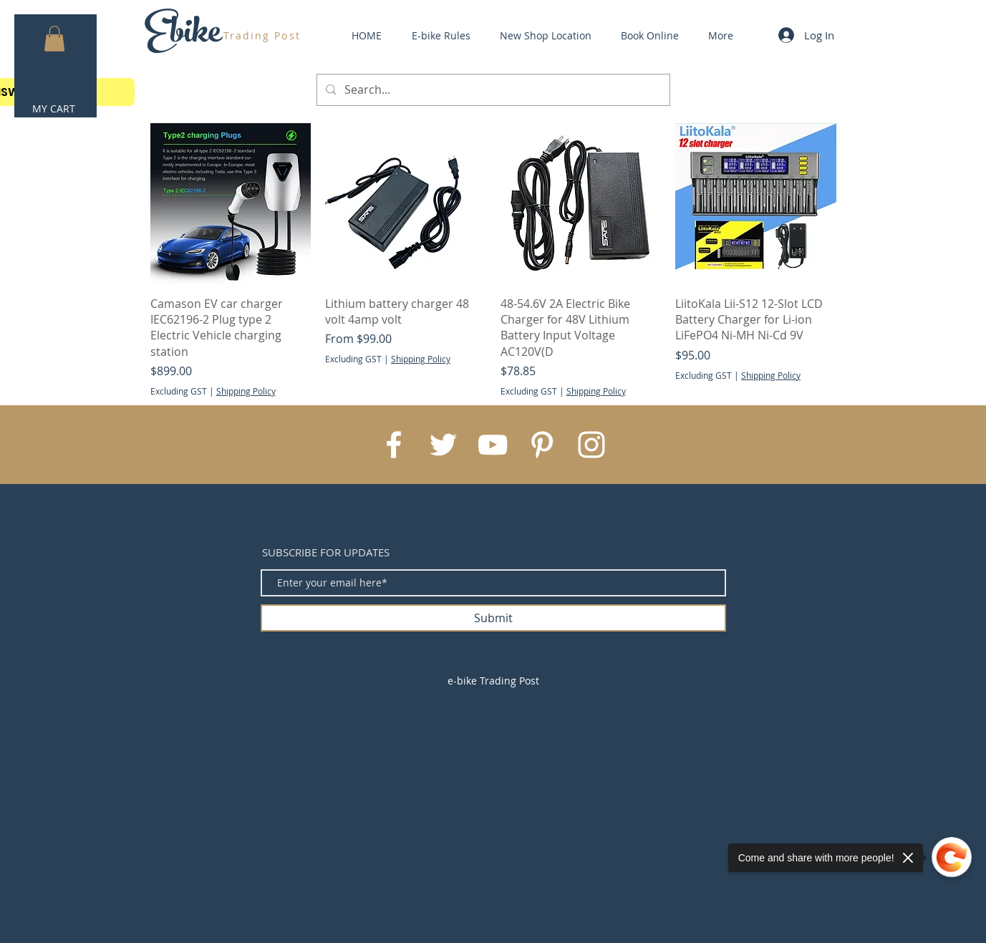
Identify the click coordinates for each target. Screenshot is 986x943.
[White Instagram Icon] (591, 445)
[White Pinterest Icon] (542, 445)
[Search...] (491, 89)
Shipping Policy (246, 391)
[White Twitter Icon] (443, 445)
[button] (54, 39)
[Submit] (493, 618)
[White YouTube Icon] (493, 445)
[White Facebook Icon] (394, 445)
